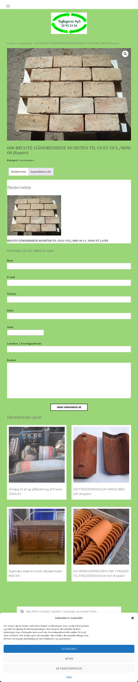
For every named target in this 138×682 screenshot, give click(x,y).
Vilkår (69, 677)
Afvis (69, 658)
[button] (132, 618)
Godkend (69, 649)
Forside (11, 43)
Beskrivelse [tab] (18, 171)
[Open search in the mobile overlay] (69, 611)
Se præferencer (69, 668)
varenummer (25, 43)
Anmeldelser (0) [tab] (40, 171)
